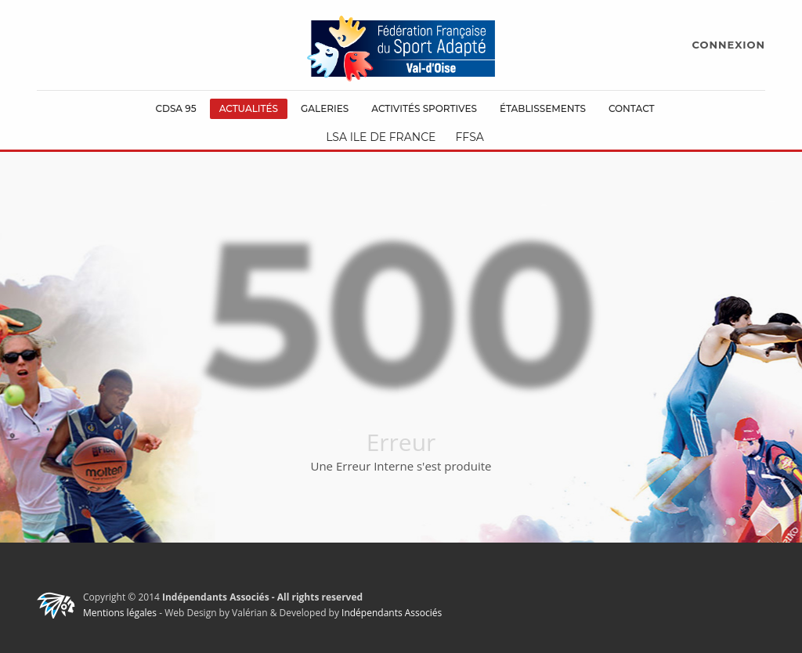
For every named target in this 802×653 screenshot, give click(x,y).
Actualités (248, 108)
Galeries (325, 108)
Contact (632, 108)
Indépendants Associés (391, 612)
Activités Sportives (424, 108)
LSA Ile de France (380, 137)
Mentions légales (120, 612)
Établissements (543, 108)
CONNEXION (728, 44)
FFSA (469, 137)
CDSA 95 (175, 108)
